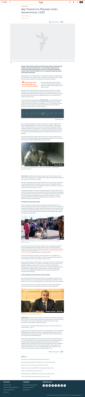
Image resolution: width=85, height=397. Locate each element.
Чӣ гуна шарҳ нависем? (8, 389)
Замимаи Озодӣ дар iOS (28, 387)
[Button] (54, 22)
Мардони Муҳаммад (26, 15)
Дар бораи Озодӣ (7, 385)
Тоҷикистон (24, 6)
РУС (70, 2)
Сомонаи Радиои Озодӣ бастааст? (11, 387)
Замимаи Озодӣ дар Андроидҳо (30, 385)
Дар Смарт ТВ (26, 389)
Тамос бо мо (6, 392)
